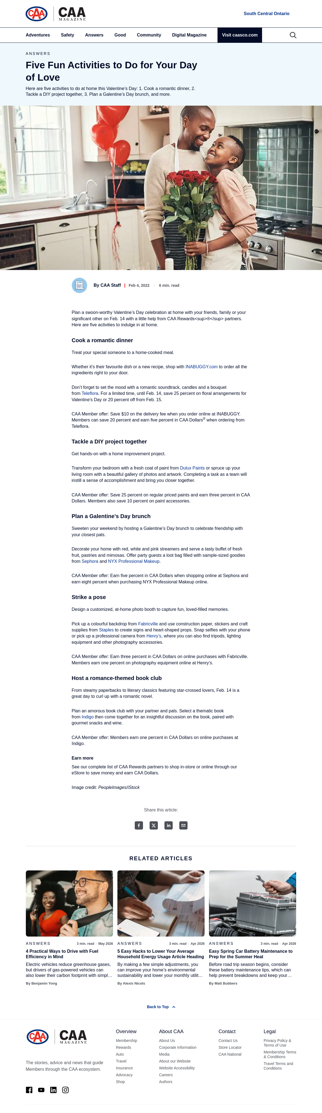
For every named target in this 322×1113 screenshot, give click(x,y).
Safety (67, 35)
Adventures (38, 35)
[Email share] (183, 825)
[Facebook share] (139, 825)
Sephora (90, 561)
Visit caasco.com (240, 35)
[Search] (293, 35)
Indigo (88, 717)
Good (120, 35)
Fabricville (148, 624)
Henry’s (154, 636)
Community (149, 35)
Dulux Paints (192, 468)
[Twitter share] (154, 825)
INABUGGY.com (202, 366)
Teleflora (90, 393)
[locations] (266, 14)
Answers (94, 35)
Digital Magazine (189, 35)
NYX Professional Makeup (133, 561)
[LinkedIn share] (168, 825)
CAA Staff (110, 285)
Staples (106, 630)
